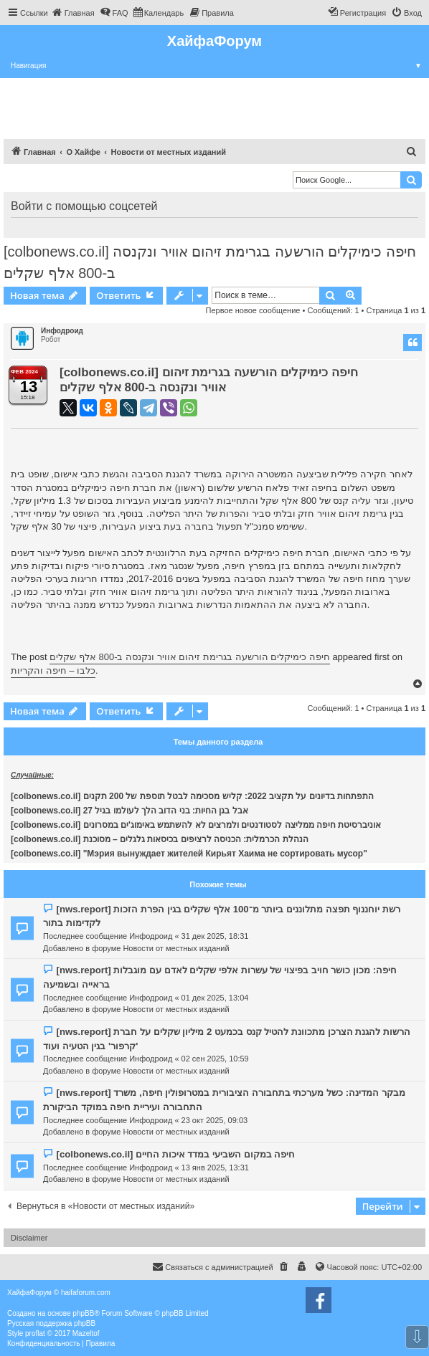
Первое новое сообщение (253, 310)
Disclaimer (29, 1237)
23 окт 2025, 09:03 (215, 1120)
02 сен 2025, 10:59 (215, 1058)
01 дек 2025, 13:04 (215, 997)
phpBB (83, 1313)
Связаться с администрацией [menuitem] (212, 1266)
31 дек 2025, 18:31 (215, 936)
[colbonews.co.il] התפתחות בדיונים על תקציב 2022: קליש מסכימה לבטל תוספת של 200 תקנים (192, 796)
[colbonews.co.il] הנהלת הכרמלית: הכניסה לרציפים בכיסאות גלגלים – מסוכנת (159, 839)
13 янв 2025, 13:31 (215, 1167)
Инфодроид (62, 331)
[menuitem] (73, 13)
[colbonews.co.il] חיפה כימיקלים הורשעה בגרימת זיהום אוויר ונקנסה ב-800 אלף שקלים (210, 262)
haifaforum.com (85, 1293)
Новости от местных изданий (176, 948)
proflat (35, 1333)
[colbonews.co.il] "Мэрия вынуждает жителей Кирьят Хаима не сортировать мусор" (189, 854)
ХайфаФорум (214, 41)
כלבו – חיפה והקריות (53, 670)
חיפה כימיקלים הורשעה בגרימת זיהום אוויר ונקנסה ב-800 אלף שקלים (190, 656)
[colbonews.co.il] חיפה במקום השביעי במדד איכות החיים (175, 1154)
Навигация (220, 65)
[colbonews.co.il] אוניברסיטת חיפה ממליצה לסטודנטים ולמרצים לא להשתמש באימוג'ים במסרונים (196, 825)
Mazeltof (86, 1333)
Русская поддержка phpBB (51, 1323)
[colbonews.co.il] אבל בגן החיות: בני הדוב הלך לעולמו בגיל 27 (129, 811)
